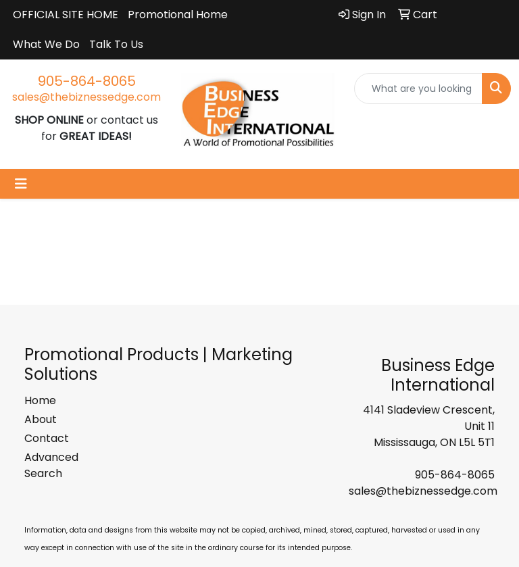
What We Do (46, 44)
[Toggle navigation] (21, 183)
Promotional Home (178, 14)
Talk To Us (116, 44)
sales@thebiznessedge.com (86, 97)
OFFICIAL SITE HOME (65, 14)
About (40, 419)
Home (40, 400)
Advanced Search (51, 465)
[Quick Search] (418, 88)
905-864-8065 (87, 81)
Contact (46, 438)
